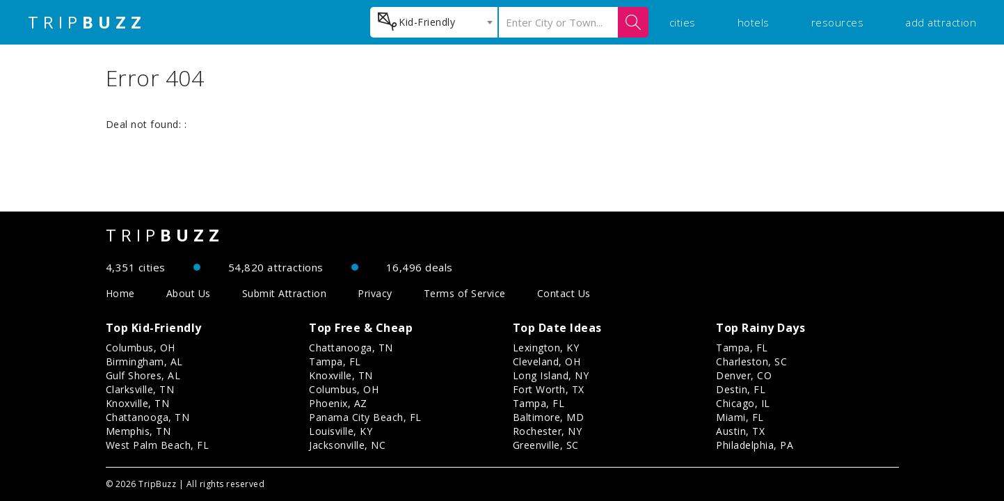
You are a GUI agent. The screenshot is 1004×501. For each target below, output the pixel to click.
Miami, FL (740, 417)
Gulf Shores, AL (143, 375)
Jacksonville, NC (347, 445)
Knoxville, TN (138, 403)
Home (120, 293)
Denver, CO (744, 375)
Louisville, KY (340, 431)
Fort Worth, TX (548, 389)
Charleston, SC (751, 361)
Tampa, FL (335, 361)
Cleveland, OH (547, 361)
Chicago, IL (743, 403)
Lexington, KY (546, 347)
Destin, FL (740, 389)
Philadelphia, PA (754, 445)
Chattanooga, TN (148, 417)
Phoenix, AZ (338, 403)
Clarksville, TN (140, 389)
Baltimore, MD (548, 417)
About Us (188, 293)
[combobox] (433, 22)
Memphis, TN (138, 431)
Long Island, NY (551, 375)
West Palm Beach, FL (157, 445)
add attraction (940, 22)
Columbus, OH (140, 347)
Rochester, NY (547, 431)
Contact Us (564, 293)
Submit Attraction (284, 293)
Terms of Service (465, 293)
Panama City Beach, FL (365, 417)
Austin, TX (740, 431)
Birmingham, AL (144, 361)
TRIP (87, 22)
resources (837, 22)
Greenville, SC (546, 445)
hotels (754, 22)
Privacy (375, 293)
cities (682, 22)
